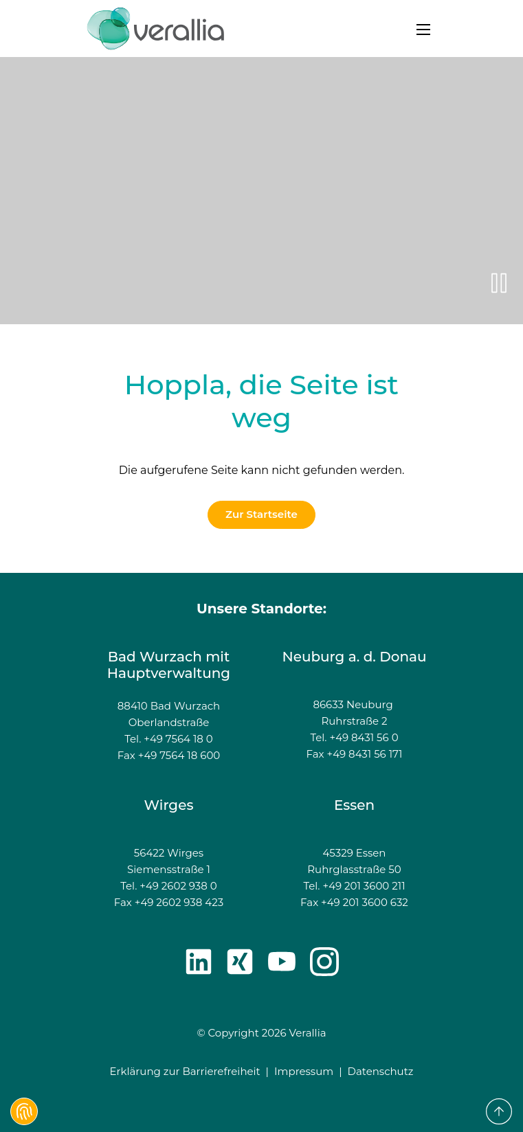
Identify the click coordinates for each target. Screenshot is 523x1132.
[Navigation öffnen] (423, 28)
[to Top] (499, 1111)
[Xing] (240, 962)
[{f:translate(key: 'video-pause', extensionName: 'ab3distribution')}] (499, 283)
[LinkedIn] (198, 962)
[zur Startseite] (155, 28)
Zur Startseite (261, 514)
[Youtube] (281, 961)
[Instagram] (324, 961)
